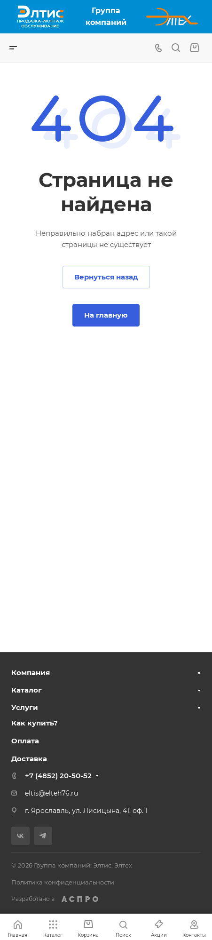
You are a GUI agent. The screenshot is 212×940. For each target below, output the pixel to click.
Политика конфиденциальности (62, 882)
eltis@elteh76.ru (51, 793)
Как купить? (34, 722)
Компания (30, 672)
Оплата (25, 740)
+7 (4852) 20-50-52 (58, 775)
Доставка (29, 758)
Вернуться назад (106, 276)
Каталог (26, 689)
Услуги (24, 707)
